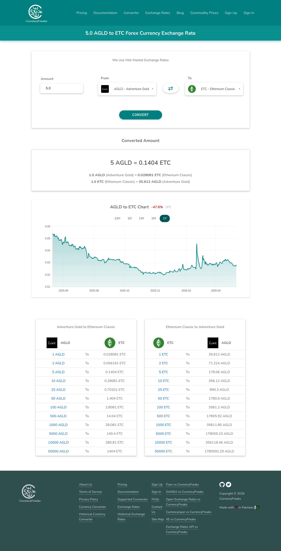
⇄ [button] (170, 88)
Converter (131, 13)
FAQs (155, 499)
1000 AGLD (58, 425)
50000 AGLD (58, 451)
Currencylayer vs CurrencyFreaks (188, 512)
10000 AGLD (58, 442)
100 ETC (163, 407)
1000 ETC (163, 425)
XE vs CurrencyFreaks (181, 519)
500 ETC (163, 416)
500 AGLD (58, 416)
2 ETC (163, 363)
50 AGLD (58, 398)
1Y (165, 218)
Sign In (249, 13)
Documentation (105, 13)
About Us (85, 484)
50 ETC (163, 398)
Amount (47, 78)
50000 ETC (163, 451)
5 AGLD (58, 372)
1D (130, 218)
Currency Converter (92, 507)
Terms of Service (90, 492)
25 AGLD (58, 389)
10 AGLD (58, 381)
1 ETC (163, 354)
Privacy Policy (88, 499)
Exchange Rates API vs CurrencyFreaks (182, 529)
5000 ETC (163, 433)
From (105, 78)
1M (153, 218)
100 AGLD (58, 407)
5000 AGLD (58, 433)
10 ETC (163, 381)
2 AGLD (58, 363)
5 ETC (163, 372)
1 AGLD (58, 354)
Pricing (81, 13)
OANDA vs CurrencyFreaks (184, 492)
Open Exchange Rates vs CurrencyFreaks (183, 502)
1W (141, 218)
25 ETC (163, 389)
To (190, 78)
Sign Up (231, 13)
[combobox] (127, 88)
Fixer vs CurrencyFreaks (182, 484)
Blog (180, 13)
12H (117, 218)
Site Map (158, 519)
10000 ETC (163, 442)
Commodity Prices (204, 13)
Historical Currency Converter (92, 516)
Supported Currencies (133, 499)
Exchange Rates (157, 13)
